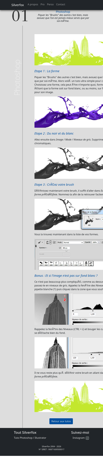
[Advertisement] (27, 41)
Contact (60, 4)
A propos (33, 4)
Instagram (81, 437)
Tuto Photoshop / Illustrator (30, 437)
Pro (43, 4)
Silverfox (17, 5)
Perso (50, 4)
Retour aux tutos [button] (61, 421)
